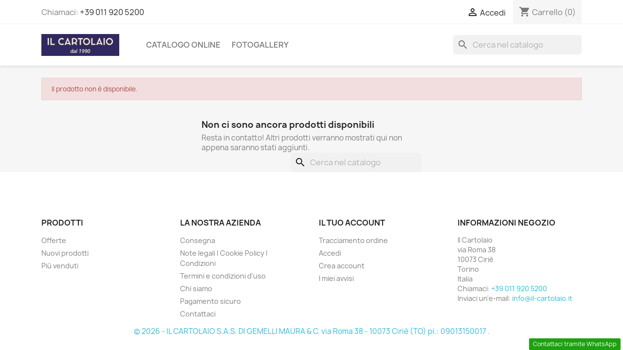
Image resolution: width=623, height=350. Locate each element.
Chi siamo (196, 288)
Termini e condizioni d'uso (223, 275)
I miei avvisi (336, 278)
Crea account (342, 265)
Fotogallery (260, 44)
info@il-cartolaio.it (542, 298)
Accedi (330, 253)
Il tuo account (352, 222)
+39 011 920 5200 (112, 12)
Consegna (197, 240)
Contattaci (198, 313)
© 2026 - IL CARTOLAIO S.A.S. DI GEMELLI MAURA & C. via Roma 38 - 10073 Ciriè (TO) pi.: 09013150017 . (312, 331)
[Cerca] (517, 44)
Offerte (53, 240)
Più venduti (59, 265)
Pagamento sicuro (210, 301)
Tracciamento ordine (353, 240)
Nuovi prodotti (65, 253)
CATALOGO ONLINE (183, 44)
